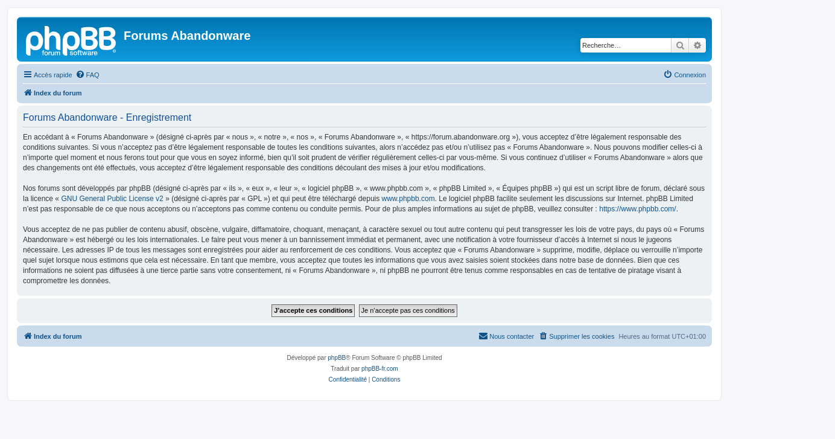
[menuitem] (87, 75)
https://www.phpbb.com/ (637, 209)
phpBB (337, 357)
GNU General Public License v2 (112, 198)
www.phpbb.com (408, 198)
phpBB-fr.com (379, 368)
